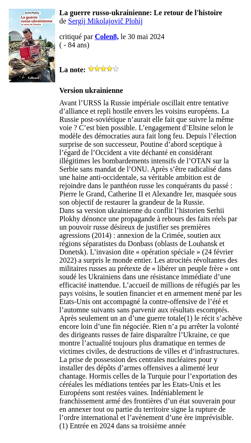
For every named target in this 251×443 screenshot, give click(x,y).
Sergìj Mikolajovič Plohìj (105, 21)
